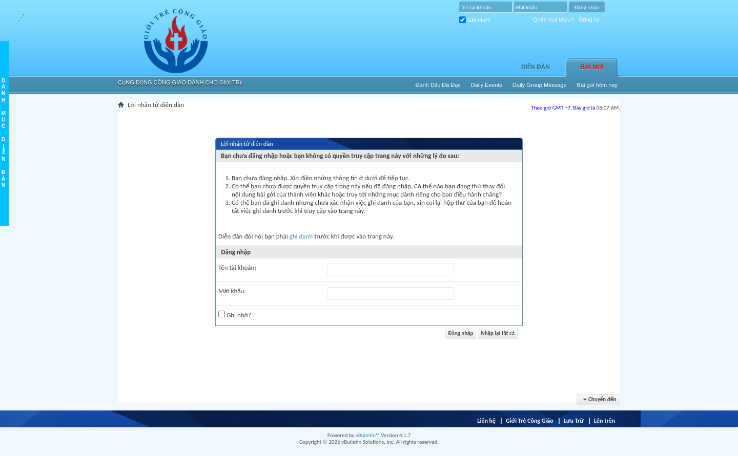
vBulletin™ (368, 435)
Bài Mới (592, 67)
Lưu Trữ (574, 420)
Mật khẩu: (232, 291)
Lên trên (604, 420)
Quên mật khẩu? (553, 19)
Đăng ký (589, 19)
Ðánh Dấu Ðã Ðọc (438, 85)
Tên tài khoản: (237, 267)
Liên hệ (486, 420)
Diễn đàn (535, 67)
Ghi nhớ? (474, 20)
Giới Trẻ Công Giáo (530, 420)
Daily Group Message (539, 85)
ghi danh (301, 236)
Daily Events (486, 85)
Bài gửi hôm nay (597, 85)
